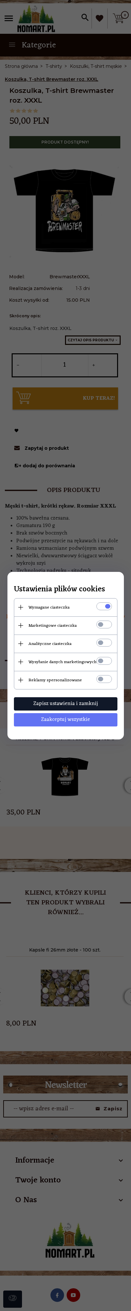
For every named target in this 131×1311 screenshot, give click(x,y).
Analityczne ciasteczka (49, 644)
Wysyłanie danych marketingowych (62, 662)
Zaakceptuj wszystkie (65, 719)
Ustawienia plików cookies (59, 589)
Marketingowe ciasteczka (52, 625)
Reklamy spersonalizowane (55, 680)
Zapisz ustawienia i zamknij (65, 703)
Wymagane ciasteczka (49, 607)
